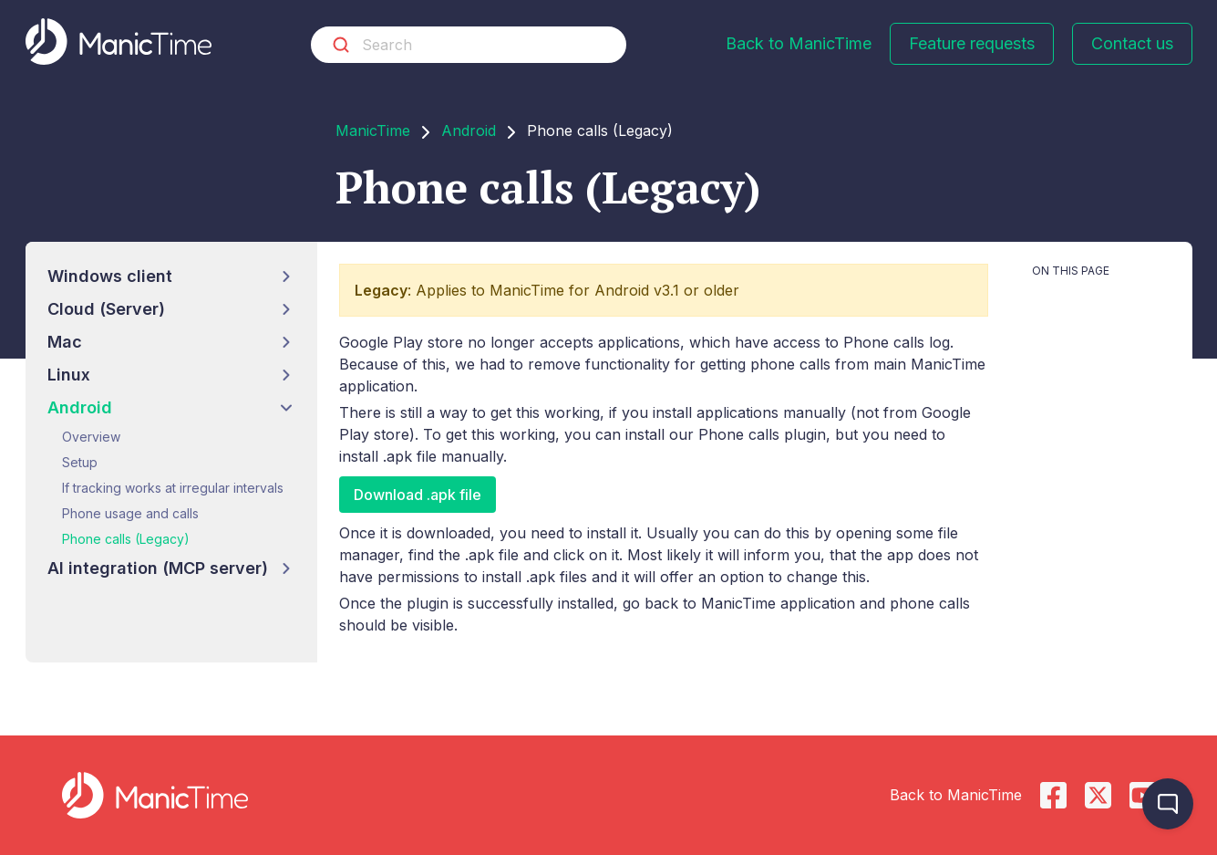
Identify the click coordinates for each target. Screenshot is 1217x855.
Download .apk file (417, 494)
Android (468, 130)
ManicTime (372, 130)
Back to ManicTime (798, 43)
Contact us (1132, 43)
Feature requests (972, 43)
